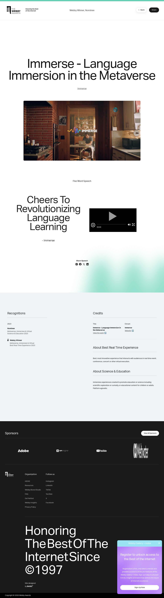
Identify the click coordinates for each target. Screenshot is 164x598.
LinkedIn (49, 485)
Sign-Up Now (140, 587)
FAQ (26, 494)
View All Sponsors (150, 433)
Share (154, 10)
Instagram (50, 481)
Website (128, 331)
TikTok (48, 490)
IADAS (27, 481)
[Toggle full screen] (133, 225)
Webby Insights (31, 503)
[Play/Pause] (93, 225)
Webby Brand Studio (33, 490)
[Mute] (129, 225)
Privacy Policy (30, 507)
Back (141, 10)
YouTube (49, 494)
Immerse (82, 89)
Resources (29, 485)
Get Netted (29, 498)
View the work (98, 333)
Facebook (50, 503)
